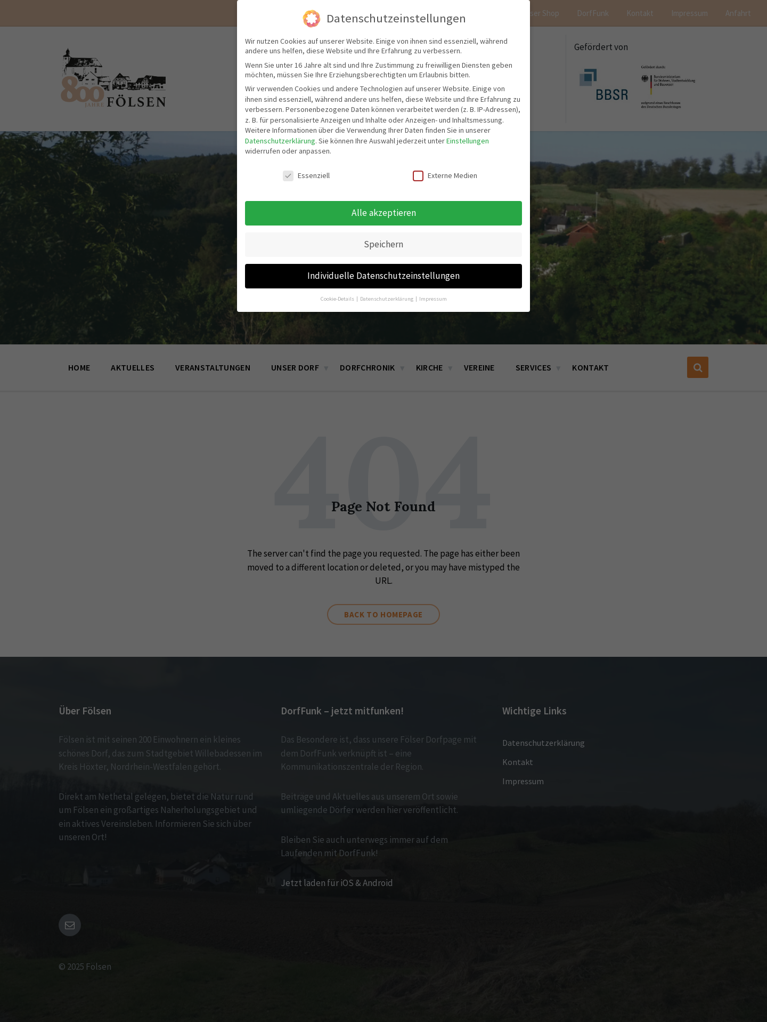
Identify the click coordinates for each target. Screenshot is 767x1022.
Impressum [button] (433, 295)
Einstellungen (467, 137)
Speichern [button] (383, 241)
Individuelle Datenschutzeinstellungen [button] (383, 272)
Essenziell (306, 172)
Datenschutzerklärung (280, 137)
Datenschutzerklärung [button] (387, 295)
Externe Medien (445, 172)
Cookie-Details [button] (338, 295)
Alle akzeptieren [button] (384, 209)
